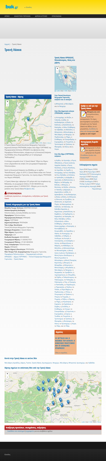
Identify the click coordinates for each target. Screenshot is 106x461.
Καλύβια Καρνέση (61, 209)
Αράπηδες (60, 177)
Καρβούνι (58, 214)
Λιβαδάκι (60, 130)
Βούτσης (58, 187)
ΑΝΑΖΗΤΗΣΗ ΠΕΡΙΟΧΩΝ (22, 16)
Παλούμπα (58, 282)
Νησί (95, 179)
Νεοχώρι (62, 106)
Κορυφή (95, 177)
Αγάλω (58, 160)
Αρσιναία (58, 180)
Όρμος (90, 169)
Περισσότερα (96, 189)
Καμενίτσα (58, 211)
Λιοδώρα (58, 238)
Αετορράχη (60, 117)
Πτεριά (57, 297)
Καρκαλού (58, 216)
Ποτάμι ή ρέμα (85, 184)
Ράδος (64, 299)
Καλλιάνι (58, 125)
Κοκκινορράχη (60, 226)
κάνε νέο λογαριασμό (88, 131)
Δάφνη (23, 363)
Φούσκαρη (67, 321)
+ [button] (7, 101)
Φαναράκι (58, 147)
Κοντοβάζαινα (60, 228)
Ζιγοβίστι (68, 199)
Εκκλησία (83, 174)
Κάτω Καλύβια (60, 219)
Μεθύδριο (67, 246)
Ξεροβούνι (68, 272)
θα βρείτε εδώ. (29, 189)
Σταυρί (67, 309)
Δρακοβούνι (59, 194)
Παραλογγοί (70, 285)
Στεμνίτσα (70, 311)
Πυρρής (57, 299)
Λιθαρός (66, 236)
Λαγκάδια (69, 231)
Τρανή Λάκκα (18, 259)
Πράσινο (68, 294)
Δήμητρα (67, 190)
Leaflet (33, 142)
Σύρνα (67, 314)
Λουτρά (66, 238)
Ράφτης (71, 299)
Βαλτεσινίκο (68, 180)
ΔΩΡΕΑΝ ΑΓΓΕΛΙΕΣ (41, 16)
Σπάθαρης (58, 139)
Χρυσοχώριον (47, 363)
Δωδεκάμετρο (59, 122)
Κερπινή (67, 224)
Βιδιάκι (57, 185)
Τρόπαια (69, 144)
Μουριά (67, 263)
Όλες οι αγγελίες (61, 353)
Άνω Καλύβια (70, 172)
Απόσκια (71, 175)
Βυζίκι (69, 117)
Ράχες (68, 137)
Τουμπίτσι (69, 142)
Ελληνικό (72, 197)
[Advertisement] (53, 28)
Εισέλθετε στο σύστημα (16, 431)
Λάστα (57, 233)
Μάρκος (57, 246)
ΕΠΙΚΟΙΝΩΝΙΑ (56, 16)
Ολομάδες (71, 275)
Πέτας (68, 292)
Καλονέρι (67, 207)
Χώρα (57, 149)
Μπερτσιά (59, 104)
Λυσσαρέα (69, 241)
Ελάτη (64, 197)
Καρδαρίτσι (68, 214)
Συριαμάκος (59, 142)
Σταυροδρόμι (69, 139)
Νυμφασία (58, 272)
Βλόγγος (65, 185)
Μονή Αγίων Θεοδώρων (63, 255)
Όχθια (59, 277)
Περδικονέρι (59, 137)
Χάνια (67, 147)
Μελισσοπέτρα (68, 248)
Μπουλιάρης (68, 132)
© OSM (40, 142)
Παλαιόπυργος (68, 277)
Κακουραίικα (66, 204)
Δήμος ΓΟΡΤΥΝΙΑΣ (20, 257)
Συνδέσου (92, 129)
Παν (65, 282)
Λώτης (57, 243)
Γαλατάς (57, 120)
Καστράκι (58, 127)
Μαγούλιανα (66, 243)
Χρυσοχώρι (66, 324)
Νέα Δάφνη (69, 104)
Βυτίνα (72, 187)
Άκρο (81, 169)
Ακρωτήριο (92, 172)
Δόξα (64, 120)
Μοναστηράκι (62, 250)
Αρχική (7, 44)
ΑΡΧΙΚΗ (7, 16)
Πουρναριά (59, 294)
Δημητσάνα (59, 192)
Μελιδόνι (69, 130)
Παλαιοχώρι (59, 280)
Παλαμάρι (69, 280)
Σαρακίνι (58, 304)
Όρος (81, 172)
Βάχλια (57, 182)
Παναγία (72, 282)
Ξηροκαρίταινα (60, 275)
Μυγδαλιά (69, 267)
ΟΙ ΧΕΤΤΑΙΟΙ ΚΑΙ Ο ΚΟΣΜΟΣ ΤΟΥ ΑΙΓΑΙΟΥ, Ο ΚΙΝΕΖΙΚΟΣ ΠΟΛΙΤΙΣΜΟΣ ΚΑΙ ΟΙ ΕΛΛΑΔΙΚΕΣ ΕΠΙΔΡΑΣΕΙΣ (65, 343)
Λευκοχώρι (66, 233)
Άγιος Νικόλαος (69, 168)
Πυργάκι (65, 297)
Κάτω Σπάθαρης (69, 127)
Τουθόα (57, 316)
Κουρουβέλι (59, 231)
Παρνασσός (60, 287)
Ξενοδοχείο (89, 181)
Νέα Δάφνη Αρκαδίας (12, 363)
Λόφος (87, 179)
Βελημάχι (65, 182)
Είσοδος (29, 7)
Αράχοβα (69, 177)
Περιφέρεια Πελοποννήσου (14, 254)
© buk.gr (49, 142)
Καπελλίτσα (67, 125)
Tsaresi (28, 363)
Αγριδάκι (60, 170)
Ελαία (69, 122)
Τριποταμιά (59, 144)
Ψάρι (58, 326)
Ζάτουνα (59, 199)
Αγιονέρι (67, 160)
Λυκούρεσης (59, 241)
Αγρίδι (68, 170)
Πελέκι (57, 289)
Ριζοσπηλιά (67, 302)
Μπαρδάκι (58, 265)
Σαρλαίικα (67, 304)
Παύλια (69, 287)
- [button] (7, 105)
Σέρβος (57, 306)
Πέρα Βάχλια (66, 289)
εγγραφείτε (30, 431)
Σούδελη (65, 306)
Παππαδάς (60, 285)
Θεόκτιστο (58, 202)
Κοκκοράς (70, 226)
